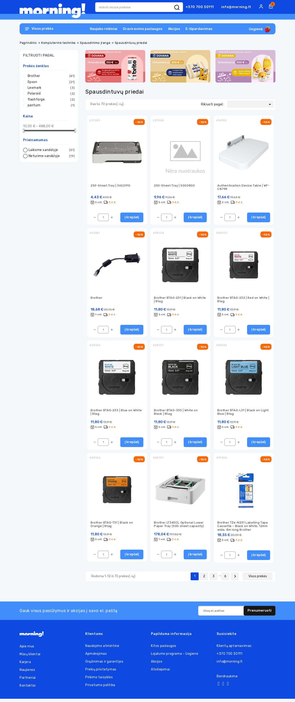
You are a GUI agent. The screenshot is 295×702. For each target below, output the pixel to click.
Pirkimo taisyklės (99, 680)
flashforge (50, 99)
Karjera (25, 665)
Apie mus (27, 650)
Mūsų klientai (30, 657)
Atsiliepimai (160, 673)
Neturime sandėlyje (51, 156)
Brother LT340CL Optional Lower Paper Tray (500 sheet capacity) (179, 527)
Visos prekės (257, 579)
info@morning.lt (236, 7)
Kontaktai (27, 689)
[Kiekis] (103, 218)
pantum (50, 105)
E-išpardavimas (199, 29)
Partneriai (28, 681)
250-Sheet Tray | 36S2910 (110, 185)
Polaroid (50, 93)
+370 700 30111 (200, 7)
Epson (50, 82)
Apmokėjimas (96, 657)
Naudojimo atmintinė (102, 649)
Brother (50, 76)
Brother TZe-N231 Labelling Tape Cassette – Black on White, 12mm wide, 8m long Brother (242, 529)
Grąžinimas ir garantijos (104, 665)
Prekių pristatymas (100, 673)
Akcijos (174, 29)
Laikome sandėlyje (51, 150)
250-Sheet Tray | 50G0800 (174, 185)
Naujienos (27, 673)
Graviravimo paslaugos (142, 29)
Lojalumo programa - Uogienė (174, 657)
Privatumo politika (100, 688)
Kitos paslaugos (163, 649)
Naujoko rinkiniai (103, 29)
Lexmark (50, 88)
